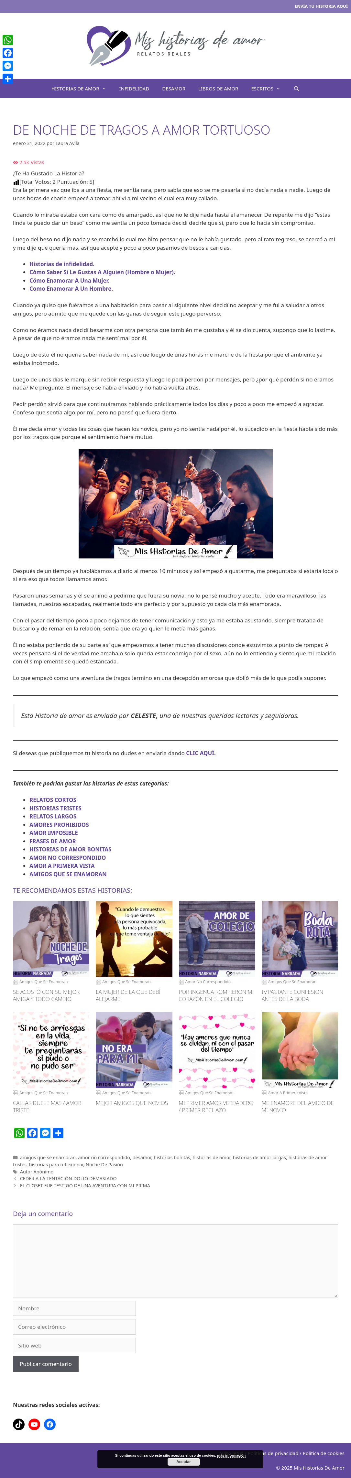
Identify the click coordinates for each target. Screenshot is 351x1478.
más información (231, 1455)
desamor (142, 1157)
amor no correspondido (104, 1157)
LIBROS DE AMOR (218, 88)
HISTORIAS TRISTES (55, 808)
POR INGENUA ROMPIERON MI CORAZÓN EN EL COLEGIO (216, 995)
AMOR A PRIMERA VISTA (62, 865)
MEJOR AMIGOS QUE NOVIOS (132, 1103)
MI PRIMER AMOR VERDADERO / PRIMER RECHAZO (216, 1106)
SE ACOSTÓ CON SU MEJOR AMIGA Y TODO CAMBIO (46, 995)
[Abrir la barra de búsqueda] (296, 88)
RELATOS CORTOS (52, 800)
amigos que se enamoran (48, 1157)
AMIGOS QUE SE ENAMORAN (68, 874)
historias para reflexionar (56, 1164)
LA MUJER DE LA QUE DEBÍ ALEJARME (128, 995)
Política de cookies (324, 1453)
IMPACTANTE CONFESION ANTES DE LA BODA (293, 995)
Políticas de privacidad (273, 1453)
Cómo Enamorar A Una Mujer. (69, 280)
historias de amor (211, 1157)
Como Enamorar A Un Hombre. (71, 288)
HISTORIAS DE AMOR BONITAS (70, 849)
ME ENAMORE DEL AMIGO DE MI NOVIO (298, 1106)
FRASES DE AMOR (52, 841)
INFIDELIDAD (134, 88)
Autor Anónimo (37, 1172)
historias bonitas (172, 1157)
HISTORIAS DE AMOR (82, 88)
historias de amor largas (259, 1157)
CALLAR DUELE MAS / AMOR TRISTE (47, 1106)
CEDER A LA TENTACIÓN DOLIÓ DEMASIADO (68, 1178)
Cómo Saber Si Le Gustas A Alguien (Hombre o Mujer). (102, 272)
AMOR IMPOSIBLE (53, 833)
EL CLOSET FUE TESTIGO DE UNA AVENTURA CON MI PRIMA (85, 1185)
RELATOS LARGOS (52, 816)
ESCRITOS (269, 88)
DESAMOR (173, 88)
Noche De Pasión (104, 1164)
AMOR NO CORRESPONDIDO (67, 857)
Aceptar (183, 1462)
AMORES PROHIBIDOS (59, 824)
